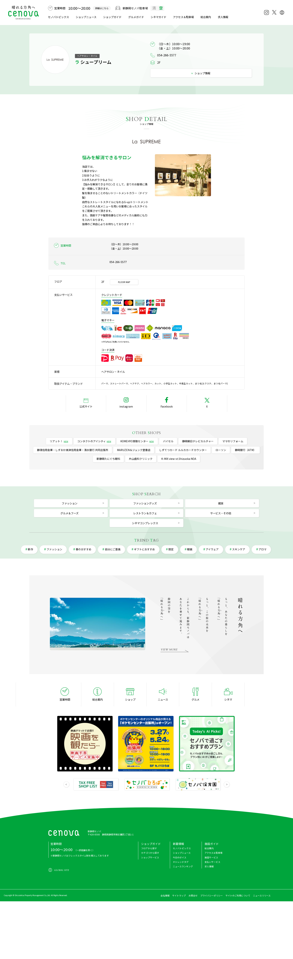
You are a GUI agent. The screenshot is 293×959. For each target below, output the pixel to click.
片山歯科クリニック (140, 459)
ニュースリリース (262, 895)
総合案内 (206, 17)
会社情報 (165, 895)
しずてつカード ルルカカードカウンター (183, 450)
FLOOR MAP (124, 282)
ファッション (69, 503)
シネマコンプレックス (145, 523)
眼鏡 (189, 549)
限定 (171, 549)
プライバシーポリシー (211, 895)
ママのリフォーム (232, 441)
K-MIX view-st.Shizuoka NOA (178, 459)
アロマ (262, 549)
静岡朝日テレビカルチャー (198, 441)
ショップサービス (150, 857)
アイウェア (212, 549)
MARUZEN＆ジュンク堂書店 (133, 450)
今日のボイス (179, 857)
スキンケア (238, 549)
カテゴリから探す (150, 852)
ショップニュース (86, 17)
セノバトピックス (58, 17)
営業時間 (65, 699)
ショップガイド (112, 17)
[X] (274, 12)
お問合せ (193, 895)
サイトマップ (179, 895)
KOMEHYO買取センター (137, 441)
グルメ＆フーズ (69, 513)
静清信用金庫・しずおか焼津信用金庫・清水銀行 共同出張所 (72, 450)
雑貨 (220, 503)
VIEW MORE (169, 649)
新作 (30, 549)
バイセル (168, 441)
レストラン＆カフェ (145, 513)
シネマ (158, 17)
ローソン (221, 450)
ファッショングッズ (145, 503)
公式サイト (85, 406)
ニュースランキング (183, 866)
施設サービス (211, 857)
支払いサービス (212, 861)
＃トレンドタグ (181, 861)
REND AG (146, 540)
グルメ (136, 17)
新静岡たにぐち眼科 (108, 459)
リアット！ (59, 441)
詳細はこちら (102, 8)
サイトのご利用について (238, 895)
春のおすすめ (83, 549)
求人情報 (223, 17)
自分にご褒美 (113, 549)
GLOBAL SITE (61, 870)
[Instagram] (266, 12)
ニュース (163, 699)
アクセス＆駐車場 (183, 17)
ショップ (130, 699)
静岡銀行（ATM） (245, 450)
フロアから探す (149, 848)
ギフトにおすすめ (144, 549)
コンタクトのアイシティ (94, 441)
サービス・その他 (220, 513)
